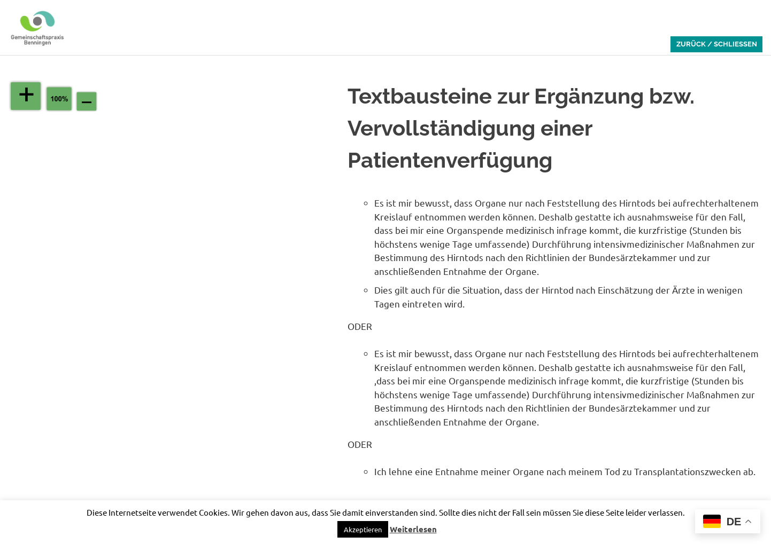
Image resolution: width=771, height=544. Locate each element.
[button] (362, 529)
